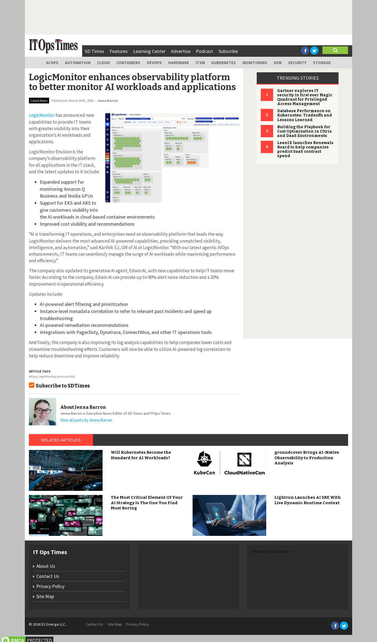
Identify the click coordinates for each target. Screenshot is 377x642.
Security (297, 62)
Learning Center (149, 51)
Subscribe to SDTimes (63, 386)
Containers (128, 62)
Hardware (178, 62)
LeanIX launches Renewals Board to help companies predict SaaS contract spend (305, 149)
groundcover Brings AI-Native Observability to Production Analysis (306, 457)
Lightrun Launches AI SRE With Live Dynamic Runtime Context (307, 500)
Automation (78, 62)
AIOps (33, 376)
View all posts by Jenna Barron (86, 420)
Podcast (204, 51)
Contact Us (47, 576)
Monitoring (255, 62)
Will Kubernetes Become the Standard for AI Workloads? (141, 455)
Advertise (180, 51)
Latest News (39, 100)
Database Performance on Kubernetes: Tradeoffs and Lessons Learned (304, 115)
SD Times (94, 51)
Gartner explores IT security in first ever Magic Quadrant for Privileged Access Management (304, 97)
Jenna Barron (107, 100)
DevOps (154, 62)
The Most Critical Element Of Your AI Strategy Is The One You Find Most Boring (147, 502)
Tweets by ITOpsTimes (270, 551)
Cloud (103, 62)
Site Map (45, 596)
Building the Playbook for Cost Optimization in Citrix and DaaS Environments (304, 131)
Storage (322, 62)
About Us (45, 566)
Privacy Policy (50, 586)
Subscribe (228, 51)
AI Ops (52, 62)
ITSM (200, 62)
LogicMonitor (46, 376)
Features (119, 51)
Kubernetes (223, 62)
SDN (278, 62)
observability (66, 376)
